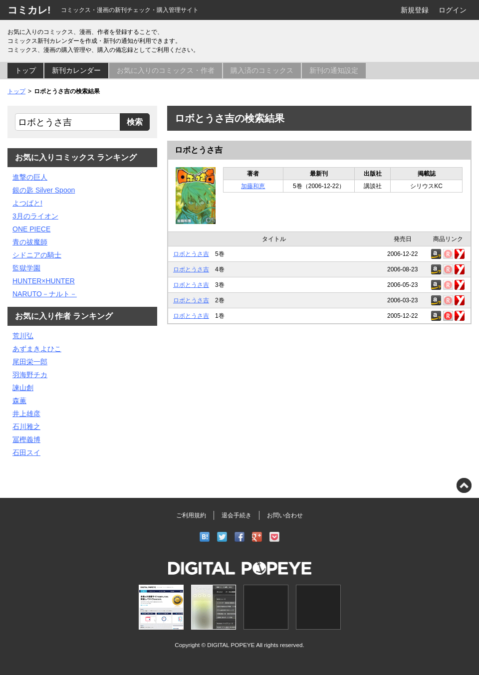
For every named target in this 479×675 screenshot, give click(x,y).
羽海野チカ (29, 375)
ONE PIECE (31, 229)
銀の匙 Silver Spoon (43, 190)
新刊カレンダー (76, 70)
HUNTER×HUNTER (43, 281)
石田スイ (26, 452)
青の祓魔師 (29, 242)
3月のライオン (35, 216)
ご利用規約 (191, 515)
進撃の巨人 (29, 177)
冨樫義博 (26, 440)
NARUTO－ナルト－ (44, 294)
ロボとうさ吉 (199, 150)
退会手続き (236, 515)
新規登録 (415, 10)
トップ (25, 70)
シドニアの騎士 (36, 255)
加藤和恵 (253, 186)
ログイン (453, 10)
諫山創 (22, 388)
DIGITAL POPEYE (230, 645)
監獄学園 (26, 268)
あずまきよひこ (36, 349)
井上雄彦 (26, 414)
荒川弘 (22, 336)
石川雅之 (26, 427)
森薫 (19, 401)
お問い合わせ (285, 515)
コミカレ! (29, 9)
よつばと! (27, 203)
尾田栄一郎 (29, 362)
